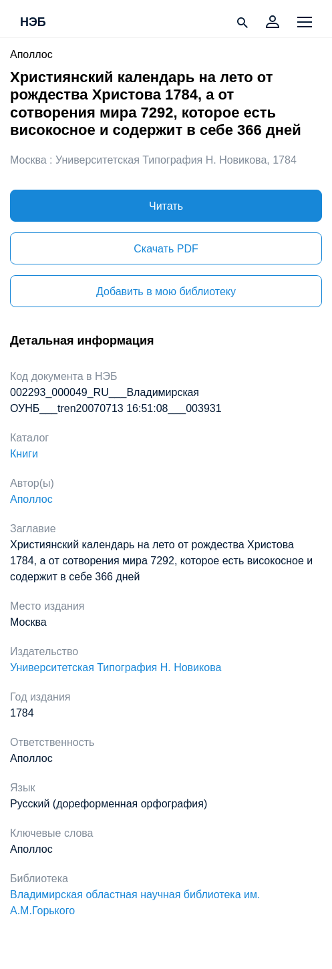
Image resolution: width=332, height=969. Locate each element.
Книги (24, 453)
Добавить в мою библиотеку (166, 291)
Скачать (166, 248)
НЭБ (33, 23)
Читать (166, 206)
